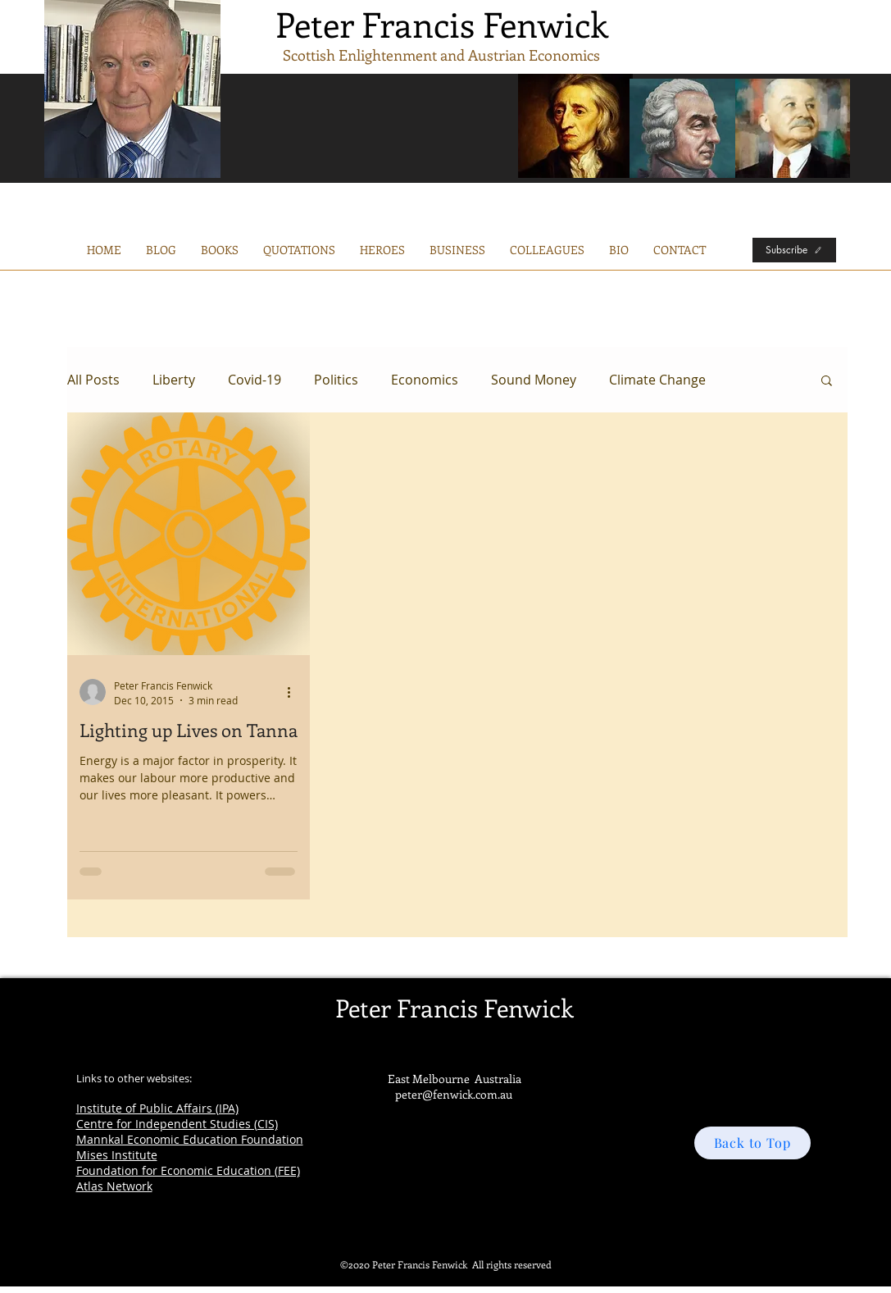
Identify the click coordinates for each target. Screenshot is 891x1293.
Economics (424, 379)
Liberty (173, 379)
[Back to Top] (752, 1143)
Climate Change (657, 379)
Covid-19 (254, 379)
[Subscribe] (794, 250)
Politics (336, 379)
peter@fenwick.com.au (453, 1094)
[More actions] (295, 692)
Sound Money (533, 379)
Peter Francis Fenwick (441, 24)
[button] (457, 250)
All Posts (93, 379)
